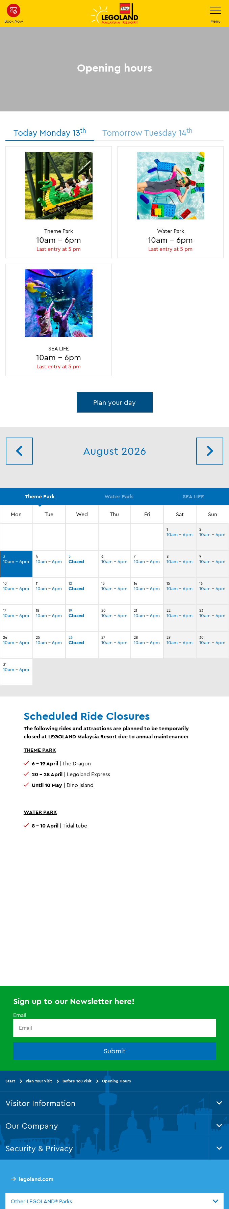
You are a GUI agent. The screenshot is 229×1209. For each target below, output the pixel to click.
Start (10, 1080)
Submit (115, 1051)
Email (19, 1014)
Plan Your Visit (39, 1080)
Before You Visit (77, 1080)
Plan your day (114, 402)
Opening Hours (116, 1080)
